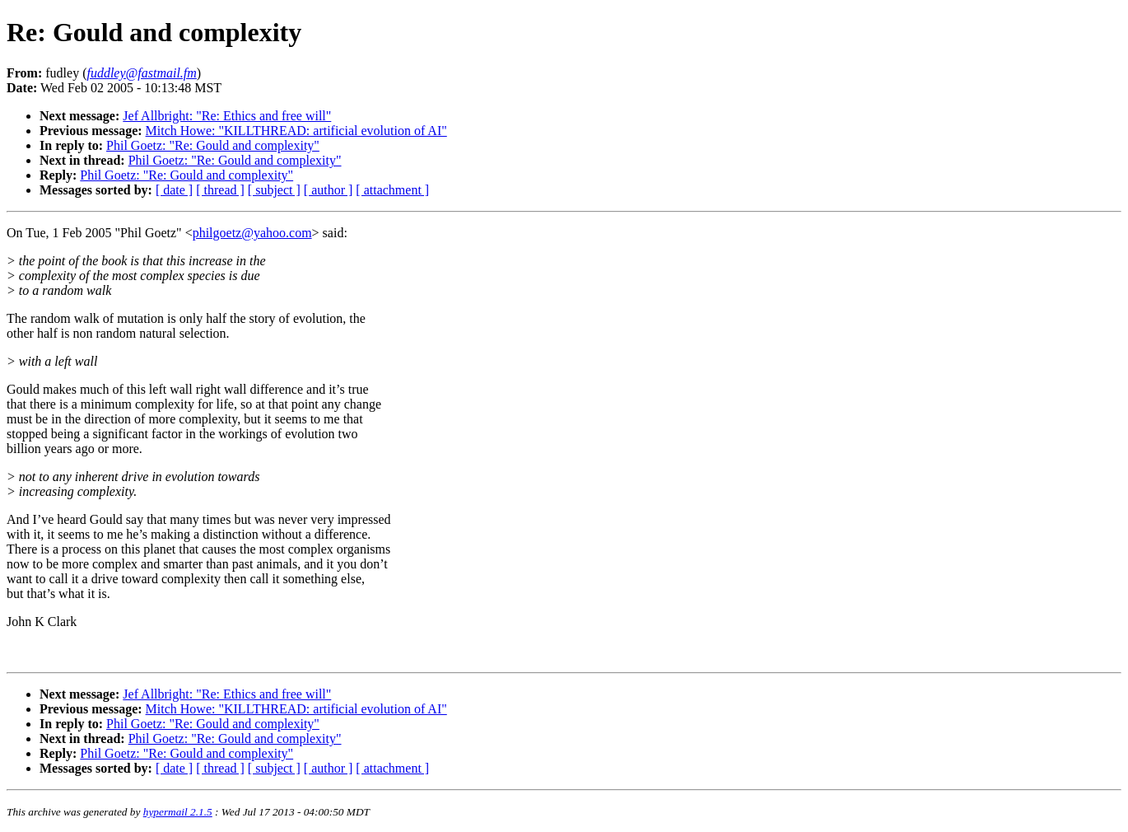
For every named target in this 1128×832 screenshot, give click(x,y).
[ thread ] (220, 190)
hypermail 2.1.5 (177, 812)
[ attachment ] (392, 190)
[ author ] (328, 190)
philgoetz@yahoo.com (252, 233)
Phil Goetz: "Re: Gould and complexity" (212, 145)
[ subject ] (274, 190)
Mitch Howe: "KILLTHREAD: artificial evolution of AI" (296, 131)
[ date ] (174, 190)
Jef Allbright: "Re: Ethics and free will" (227, 116)
